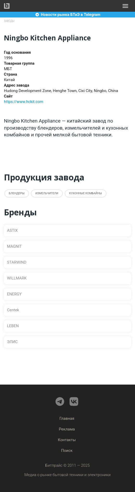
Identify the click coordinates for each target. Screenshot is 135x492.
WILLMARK (17, 278)
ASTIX (12, 230)
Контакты (67, 440)
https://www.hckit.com (23, 101)
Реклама (67, 429)
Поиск (67, 450)
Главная (66, 418)
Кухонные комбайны (85, 193)
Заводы (9, 21)
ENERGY (14, 294)
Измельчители (46, 193)
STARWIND (16, 262)
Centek (13, 310)
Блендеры (16, 193)
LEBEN (13, 326)
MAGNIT (14, 246)
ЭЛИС (12, 341)
